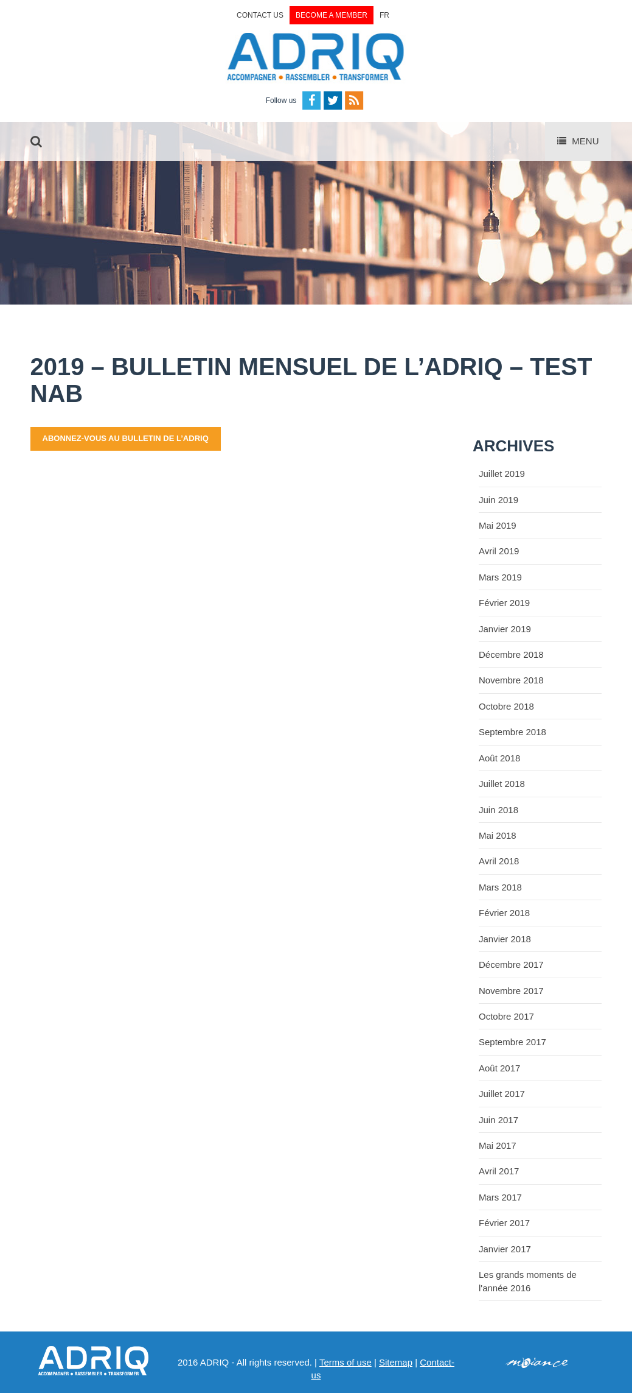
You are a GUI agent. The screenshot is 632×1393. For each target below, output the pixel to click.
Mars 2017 (500, 1197)
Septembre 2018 (512, 732)
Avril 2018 (499, 861)
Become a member (331, 15)
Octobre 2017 (506, 1016)
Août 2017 (499, 1068)
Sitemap (395, 1362)
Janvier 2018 (505, 939)
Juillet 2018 (502, 783)
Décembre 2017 (511, 964)
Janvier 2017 (505, 1249)
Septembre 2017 (512, 1042)
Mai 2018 (497, 835)
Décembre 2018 (511, 654)
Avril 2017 (499, 1171)
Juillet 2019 (502, 473)
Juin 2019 (498, 500)
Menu (578, 141)
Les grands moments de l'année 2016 (528, 1280)
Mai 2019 (497, 525)
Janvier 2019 (505, 629)
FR (384, 15)
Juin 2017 (498, 1120)
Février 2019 (504, 603)
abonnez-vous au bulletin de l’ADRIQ (126, 438)
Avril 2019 (499, 551)
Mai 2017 (497, 1145)
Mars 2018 (500, 887)
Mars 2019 (500, 577)
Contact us (260, 15)
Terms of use (345, 1362)
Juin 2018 (498, 810)
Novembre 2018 (511, 680)
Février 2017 (504, 1223)
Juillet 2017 (502, 1093)
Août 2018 (499, 758)
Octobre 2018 (506, 706)
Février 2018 (504, 913)
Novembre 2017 (511, 991)
